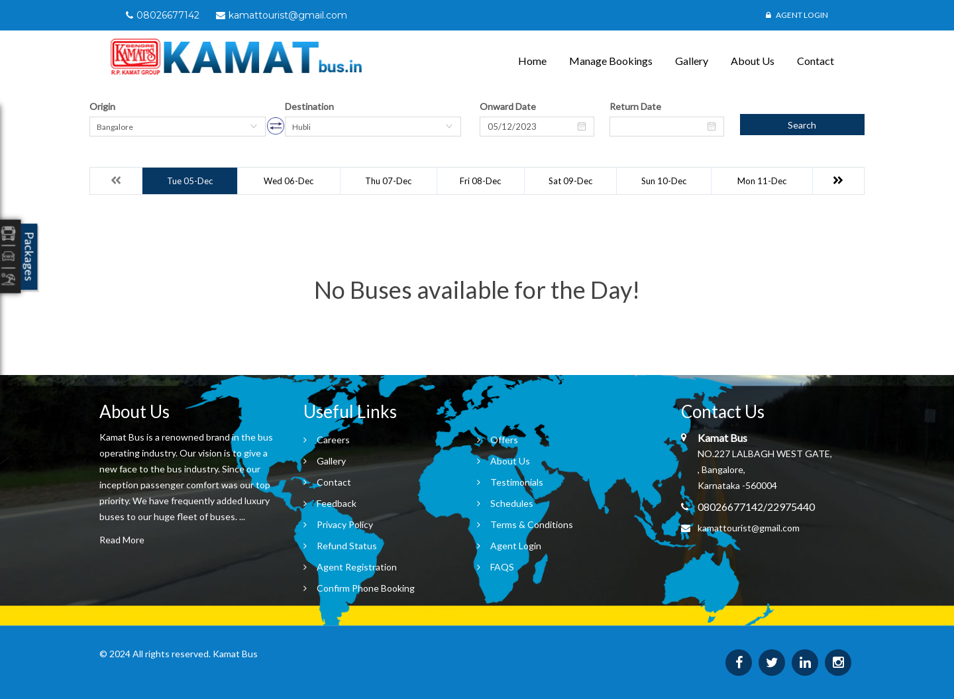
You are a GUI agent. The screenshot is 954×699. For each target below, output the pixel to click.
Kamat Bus (235, 653)
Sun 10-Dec (663, 181)
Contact (815, 60)
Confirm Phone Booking (366, 588)
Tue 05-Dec (190, 181)
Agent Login (797, 15)
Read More (121, 539)
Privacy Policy (345, 524)
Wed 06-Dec (288, 181)
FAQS (502, 566)
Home (532, 60)
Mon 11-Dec (761, 181)
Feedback (336, 503)
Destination (309, 106)
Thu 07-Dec (388, 181)
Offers (504, 439)
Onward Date (508, 106)
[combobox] (177, 126)
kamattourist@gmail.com (749, 527)
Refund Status (347, 545)
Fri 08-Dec (480, 181)
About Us (752, 60)
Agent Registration (357, 566)
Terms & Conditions (531, 524)
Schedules (511, 503)
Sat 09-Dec (570, 181)
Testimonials (516, 482)
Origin (102, 106)
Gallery (691, 60)
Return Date (635, 106)
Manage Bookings (611, 60)
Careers (333, 439)
